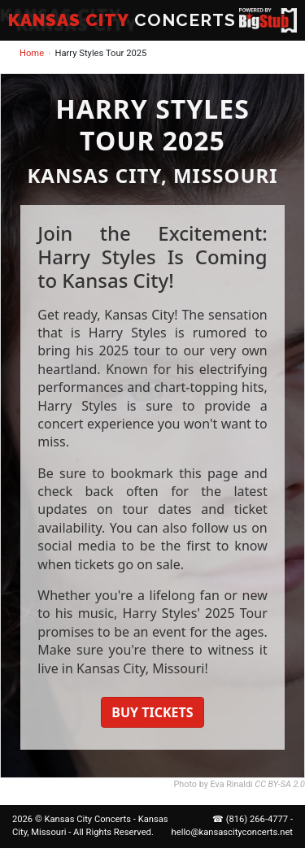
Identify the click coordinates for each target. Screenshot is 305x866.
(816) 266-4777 (257, 819)
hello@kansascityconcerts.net (232, 832)
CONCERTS (122, 20)
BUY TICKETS (152, 712)
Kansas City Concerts (88, 819)
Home (32, 53)
